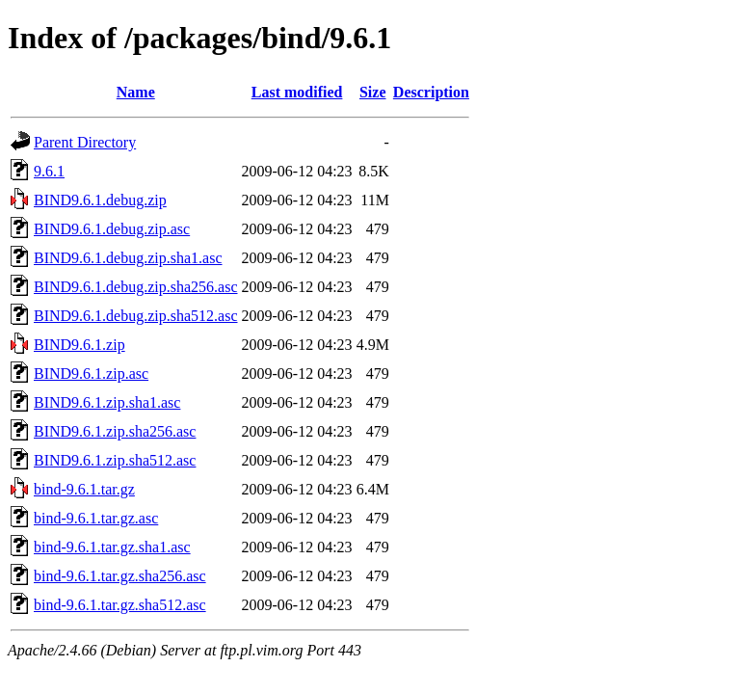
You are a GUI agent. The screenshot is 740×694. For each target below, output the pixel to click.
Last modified (297, 92)
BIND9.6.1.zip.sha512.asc (115, 460)
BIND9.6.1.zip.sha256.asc (115, 431)
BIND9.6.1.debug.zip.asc (112, 229)
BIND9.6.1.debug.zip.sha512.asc (136, 315)
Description (431, 92)
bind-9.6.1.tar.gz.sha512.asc (120, 605)
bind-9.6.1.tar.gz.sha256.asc (120, 576)
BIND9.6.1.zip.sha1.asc (107, 402)
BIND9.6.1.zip (79, 344)
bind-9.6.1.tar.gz (84, 489)
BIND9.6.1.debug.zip (100, 200)
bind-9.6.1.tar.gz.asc (96, 518)
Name (136, 92)
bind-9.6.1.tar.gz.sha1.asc (112, 547)
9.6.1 (49, 171)
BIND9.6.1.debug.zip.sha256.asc (136, 287)
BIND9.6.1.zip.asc (91, 373)
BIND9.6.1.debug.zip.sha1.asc (128, 258)
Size (372, 92)
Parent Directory (85, 142)
